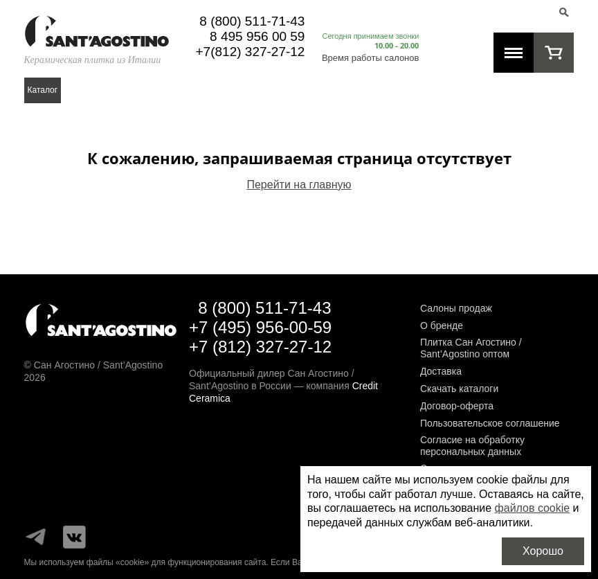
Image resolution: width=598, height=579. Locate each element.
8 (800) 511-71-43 (252, 21)
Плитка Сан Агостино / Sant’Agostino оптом (471, 348)
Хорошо (543, 551)
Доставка (441, 371)
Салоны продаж (456, 308)
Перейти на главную (298, 184)
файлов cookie (532, 508)
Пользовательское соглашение (490, 423)
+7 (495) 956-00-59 (260, 327)
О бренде (441, 325)
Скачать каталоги (459, 388)
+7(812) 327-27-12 (250, 51)
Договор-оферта (456, 405)
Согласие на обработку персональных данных (472, 445)
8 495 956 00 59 (257, 36)
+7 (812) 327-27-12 (260, 346)
